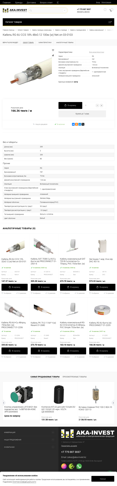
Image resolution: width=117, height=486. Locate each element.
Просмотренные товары (75, 377)
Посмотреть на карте (69, 446)
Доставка (31, 2)
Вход (98, 2)
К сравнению (21, 293)
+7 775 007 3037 (84, 9)
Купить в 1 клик (82, 114)
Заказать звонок (83, 12)
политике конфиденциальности (24, 482)
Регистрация (106, 2)
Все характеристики (96, 52)
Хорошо (103, 479)
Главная (7, 2)
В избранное (6, 293)
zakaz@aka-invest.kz (76, 457)
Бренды (19, 2)
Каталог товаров (58, 22)
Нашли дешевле (40, 124)
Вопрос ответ (46, 2)
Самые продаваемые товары (45, 377)
